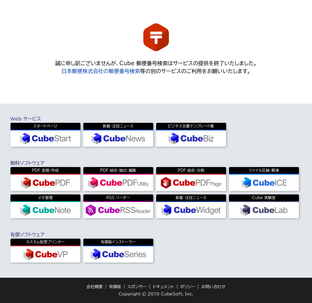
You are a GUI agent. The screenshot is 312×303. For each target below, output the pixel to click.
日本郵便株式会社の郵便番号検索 (100, 71)
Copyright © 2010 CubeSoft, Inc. (156, 294)
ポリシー (187, 287)
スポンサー (137, 287)
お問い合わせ (213, 287)
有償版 (115, 287)
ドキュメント (163, 287)
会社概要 (95, 287)
